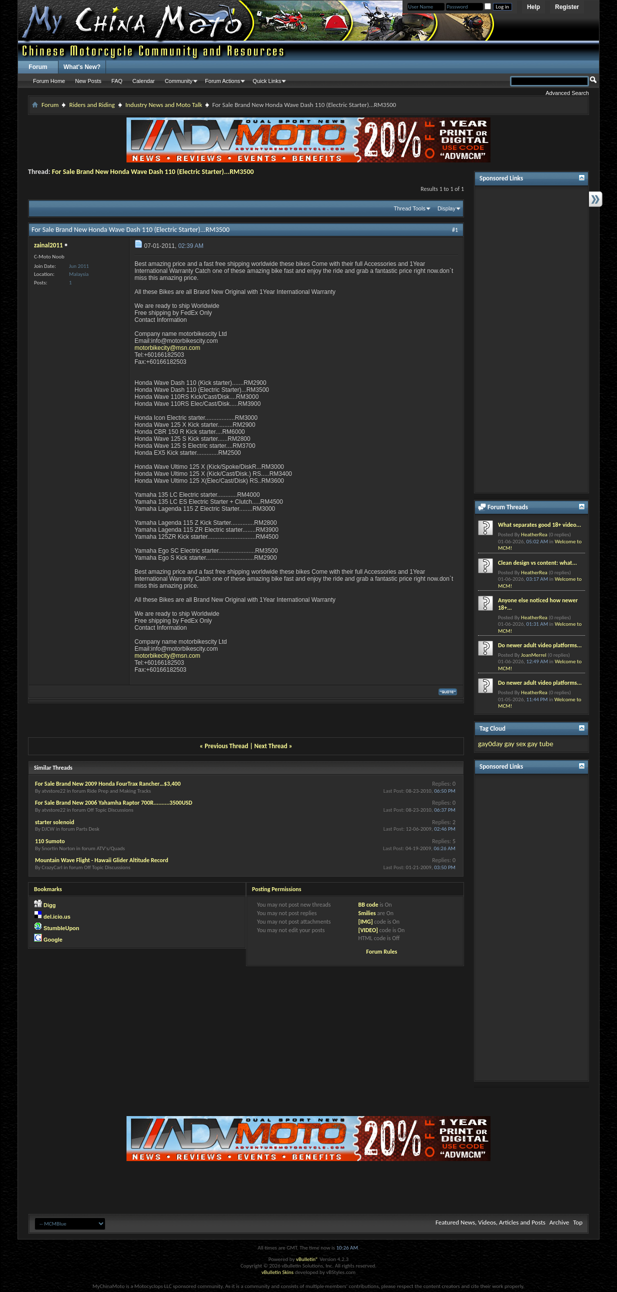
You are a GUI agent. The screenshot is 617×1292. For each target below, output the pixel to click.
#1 (455, 229)
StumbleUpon (62, 928)
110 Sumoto (50, 841)
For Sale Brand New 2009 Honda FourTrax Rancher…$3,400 (107, 783)
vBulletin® (307, 1259)
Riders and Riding (91, 104)
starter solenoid (54, 822)
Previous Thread (226, 746)
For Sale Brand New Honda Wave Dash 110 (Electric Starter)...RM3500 (153, 171)
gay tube (541, 743)
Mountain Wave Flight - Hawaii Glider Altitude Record (101, 860)
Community (178, 81)
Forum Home (49, 81)
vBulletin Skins (278, 1272)
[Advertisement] (532, 339)
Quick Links (266, 81)
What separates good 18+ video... (539, 524)
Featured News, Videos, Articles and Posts (491, 1222)
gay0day (490, 743)
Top (577, 1222)
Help (533, 6)
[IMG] (365, 921)
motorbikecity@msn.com (167, 347)
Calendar (143, 81)
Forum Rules (381, 951)
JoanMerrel (533, 655)
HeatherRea (534, 534)
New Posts (88, 81)
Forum (37, 66)
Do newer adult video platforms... (540, 645)
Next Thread (271, 746)
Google (53, 940)
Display (447, 208)
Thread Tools (410, 208)
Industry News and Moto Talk (164, 104)
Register (567, 6)
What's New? (82, 66)
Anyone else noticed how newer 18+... (538, 604)
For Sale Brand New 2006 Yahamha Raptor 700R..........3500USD (113, 802)
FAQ (117, 81)
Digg (50, 905)
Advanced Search (567, 93)
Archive (559, 1222)
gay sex (515, 743)
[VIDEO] (368, 930)
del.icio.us (57, 917)
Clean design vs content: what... (537, 562)
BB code (368, 904)
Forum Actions (222, 81)
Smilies (367, 913)
